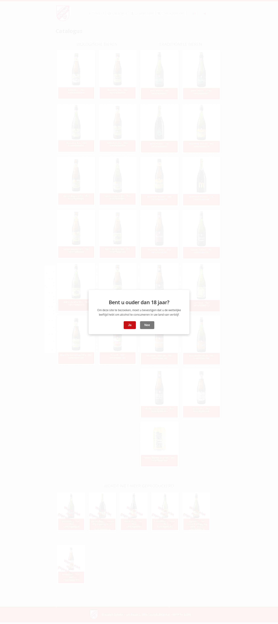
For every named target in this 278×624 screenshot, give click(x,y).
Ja (130, 325)
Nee (147, 325)
